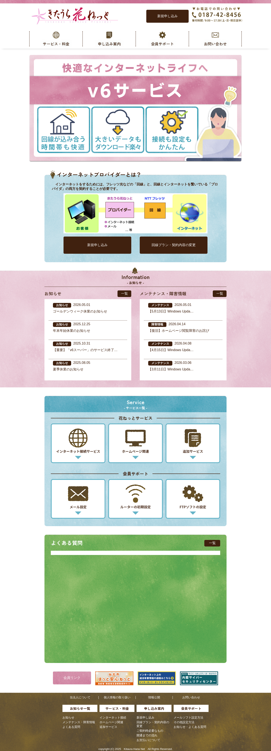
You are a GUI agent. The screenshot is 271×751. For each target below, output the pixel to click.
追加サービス (108, 727)
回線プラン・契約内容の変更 (174, 245)
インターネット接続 (113, 717)
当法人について (80, 697)
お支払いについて (148, 740)
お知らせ (68, 717)
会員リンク (72, 678)
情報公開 (154, 697)
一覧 (124, 293)
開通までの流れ (147, 735)
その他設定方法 (184, 722)
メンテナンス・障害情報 (78, 722)
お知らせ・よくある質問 (190, 727)
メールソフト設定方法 (188, 717)
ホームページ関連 (111, 722)
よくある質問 (71, 727)
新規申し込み (167, 16)
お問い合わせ (191, 697)
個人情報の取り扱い (117, 697)
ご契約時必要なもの (150, 730)
